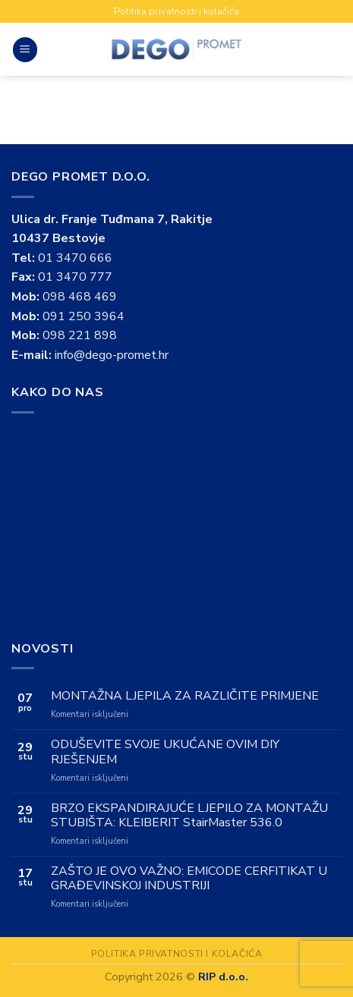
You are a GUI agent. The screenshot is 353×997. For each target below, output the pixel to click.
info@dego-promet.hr (112, 355)
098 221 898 (80, 335)
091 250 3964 (83, 316)
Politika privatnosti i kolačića (176, 11)
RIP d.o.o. (223, 976)
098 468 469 (80, 296)
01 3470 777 (75, 277)
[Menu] (25, 49)
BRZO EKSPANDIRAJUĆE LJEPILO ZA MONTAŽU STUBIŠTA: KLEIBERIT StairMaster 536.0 (189, 815)
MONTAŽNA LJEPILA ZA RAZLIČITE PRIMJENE (185, 696)
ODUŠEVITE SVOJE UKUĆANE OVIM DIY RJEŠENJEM (165, 752)
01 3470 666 (75, 258)
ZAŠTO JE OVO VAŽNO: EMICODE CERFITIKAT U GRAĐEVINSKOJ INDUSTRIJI (189, 878)
